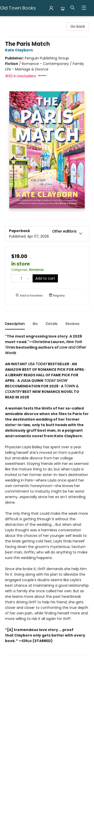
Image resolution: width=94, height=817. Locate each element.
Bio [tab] (35, 323)
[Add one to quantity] (28, 278)
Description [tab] (15, 323)
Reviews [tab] (72, 323)
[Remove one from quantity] (15, 278)
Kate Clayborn (19, 50)
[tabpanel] (47, 494)
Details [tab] (52, 323)
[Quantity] (21, 278)
